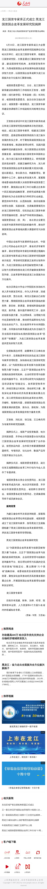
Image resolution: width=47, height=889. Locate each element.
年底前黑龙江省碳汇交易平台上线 (17, 825)
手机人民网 (27, 853)
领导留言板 (37, 853)
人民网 (3, 11)
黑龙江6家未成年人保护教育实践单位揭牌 (20, 820)
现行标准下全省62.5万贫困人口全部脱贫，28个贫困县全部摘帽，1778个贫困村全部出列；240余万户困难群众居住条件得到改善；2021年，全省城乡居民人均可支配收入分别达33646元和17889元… (23, 679)
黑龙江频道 (12, 11)
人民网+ (17, 853)
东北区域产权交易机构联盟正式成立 (18, 805)
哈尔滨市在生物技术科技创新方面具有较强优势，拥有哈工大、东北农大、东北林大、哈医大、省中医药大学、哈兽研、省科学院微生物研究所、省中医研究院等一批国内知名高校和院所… (23, 649)
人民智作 (27, 867)
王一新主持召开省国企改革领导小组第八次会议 (23, 810)
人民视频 (7, 867)
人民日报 (7, 853)
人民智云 (17, 867)
